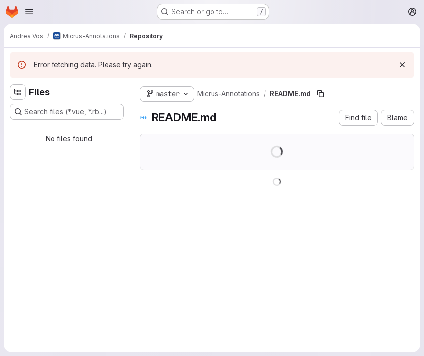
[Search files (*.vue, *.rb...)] (67, 112)
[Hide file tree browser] (18, 92)
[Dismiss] (402, 65)
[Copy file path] (320, 94)
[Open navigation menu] (29, 12)
